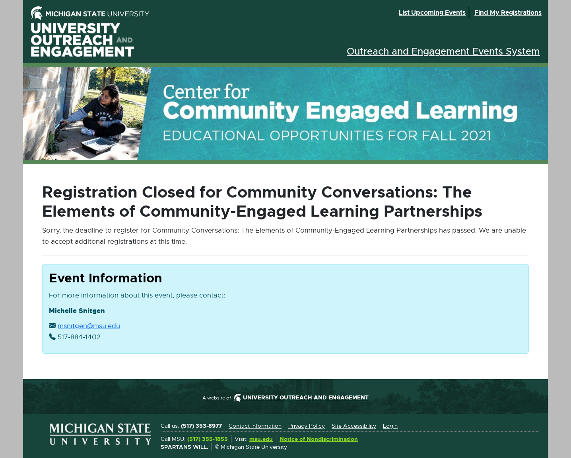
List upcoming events (432, 12)
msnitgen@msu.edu (89, 326)
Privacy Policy (306, 425)
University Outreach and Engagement (82, 40)
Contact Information (255, 425)
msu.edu (261, 439)
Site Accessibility (354, 425)
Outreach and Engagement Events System (443, 51)
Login (390, 425)
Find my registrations (508, 12)
